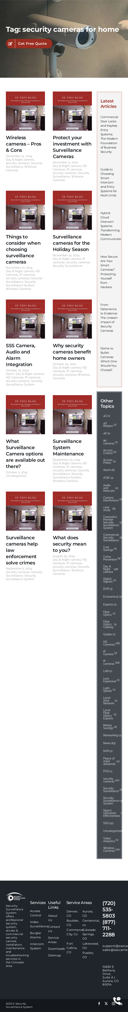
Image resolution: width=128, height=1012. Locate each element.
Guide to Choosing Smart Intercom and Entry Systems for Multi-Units (109, 182)
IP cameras (74, 169)
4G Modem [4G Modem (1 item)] (110, 425)
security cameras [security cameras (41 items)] (110, 780)
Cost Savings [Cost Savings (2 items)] (110, 548)
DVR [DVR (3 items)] (108, 588)
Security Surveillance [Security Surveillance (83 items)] (110, 790)
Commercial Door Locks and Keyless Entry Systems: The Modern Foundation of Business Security (109, 134)
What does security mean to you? (69, 544)
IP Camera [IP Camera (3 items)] (110, 653)
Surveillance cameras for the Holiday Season (71, 243)
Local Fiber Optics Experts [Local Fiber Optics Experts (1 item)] (110, 714)
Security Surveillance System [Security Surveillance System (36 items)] (110, 800)
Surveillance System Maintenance (68, 447)
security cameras (18, 163)
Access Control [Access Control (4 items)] (110, 452)
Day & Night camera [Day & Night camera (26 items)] (110, 569)
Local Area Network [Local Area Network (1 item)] (110, 700)
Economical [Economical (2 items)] (110, 596)
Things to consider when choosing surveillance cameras (23, 249)
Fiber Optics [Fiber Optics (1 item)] (109, 613)
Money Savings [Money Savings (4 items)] (110, 727)
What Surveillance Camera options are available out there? (25, 453)
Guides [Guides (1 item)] (109, 634)
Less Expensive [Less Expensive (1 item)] (110, 680)
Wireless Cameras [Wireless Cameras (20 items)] (110, 849)
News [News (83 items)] (109, 743)
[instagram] (113, 1003)
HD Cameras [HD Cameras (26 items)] (110, 643)
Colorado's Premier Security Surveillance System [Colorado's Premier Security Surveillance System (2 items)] (110, 522)
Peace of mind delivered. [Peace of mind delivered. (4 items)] (110, 761)
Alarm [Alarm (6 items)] (109, 470)
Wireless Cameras (18, 289)
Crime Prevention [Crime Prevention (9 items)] (110, 558)
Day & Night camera (20, 159)
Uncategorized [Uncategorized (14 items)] (110, 830)
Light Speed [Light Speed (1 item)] (109, 689)
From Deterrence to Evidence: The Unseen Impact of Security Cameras (109, 317)
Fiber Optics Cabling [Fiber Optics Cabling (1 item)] (110, 624)
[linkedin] (120, 1003)
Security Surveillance (67, 266)
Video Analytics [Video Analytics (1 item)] (110, 840)
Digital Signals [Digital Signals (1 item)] (109, 580)
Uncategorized (16, 476)
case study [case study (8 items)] (109, 509)
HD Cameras (14, 377)
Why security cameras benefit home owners (72, 352)
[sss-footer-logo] (16, 894)
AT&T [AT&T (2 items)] (108, 477)
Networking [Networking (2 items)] (110, 735)
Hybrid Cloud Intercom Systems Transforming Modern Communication (112, 226)
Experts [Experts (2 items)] (110, 604)
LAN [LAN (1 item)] (107, 671)
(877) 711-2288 (108, 928)
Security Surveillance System (21, 283)
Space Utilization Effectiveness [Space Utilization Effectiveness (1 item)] (110, 813)
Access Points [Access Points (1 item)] (109, 461)
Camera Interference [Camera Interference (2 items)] (110, 499)
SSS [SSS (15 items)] (108, 823)
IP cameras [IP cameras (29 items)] (110, 662)
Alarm (10, 374)
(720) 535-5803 (108, 909)
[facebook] (99, 1003)
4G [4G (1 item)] (106, 415)
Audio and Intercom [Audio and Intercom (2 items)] (110, 488)
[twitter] (106, 1003)
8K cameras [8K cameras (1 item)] (110, 442)
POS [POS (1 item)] (107, 771)
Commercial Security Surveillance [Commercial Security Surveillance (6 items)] (110, 537)
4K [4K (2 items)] (106, 433)
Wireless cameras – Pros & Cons (23, 144)
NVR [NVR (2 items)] (108, 751)
